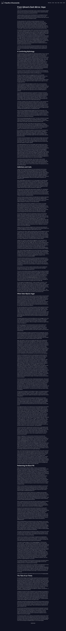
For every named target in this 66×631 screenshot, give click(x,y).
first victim (36, 443)
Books (58, 2)
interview (23, 324)
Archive (64, 2)
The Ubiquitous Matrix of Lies (32, 276)
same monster (45, 573)
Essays (56, 2)
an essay (36, 124)
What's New (49, 2)
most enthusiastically (24, 440)
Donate (61, 2)
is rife (34, 59)
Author (53, 2)
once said (41, 398)
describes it (37, 542)
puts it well (28, 118)
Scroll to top (33, 623)
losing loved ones (26, 177)
